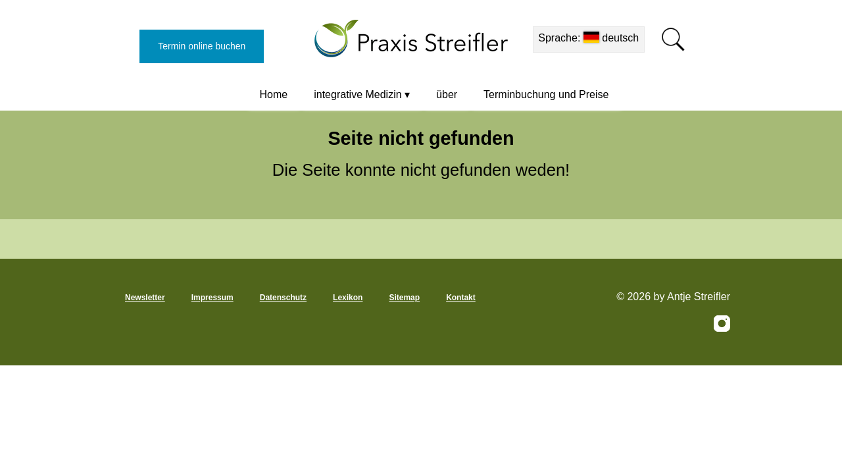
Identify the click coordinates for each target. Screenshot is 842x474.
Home (274, 94)
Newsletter (145, 297)
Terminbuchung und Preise (545, 94)
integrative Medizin (357, 94)
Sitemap (404, 297)
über (446, 94)
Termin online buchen (201, 46)
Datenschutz (283, 297)
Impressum (212, 297)
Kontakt (461, 297)
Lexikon (347, 297)
